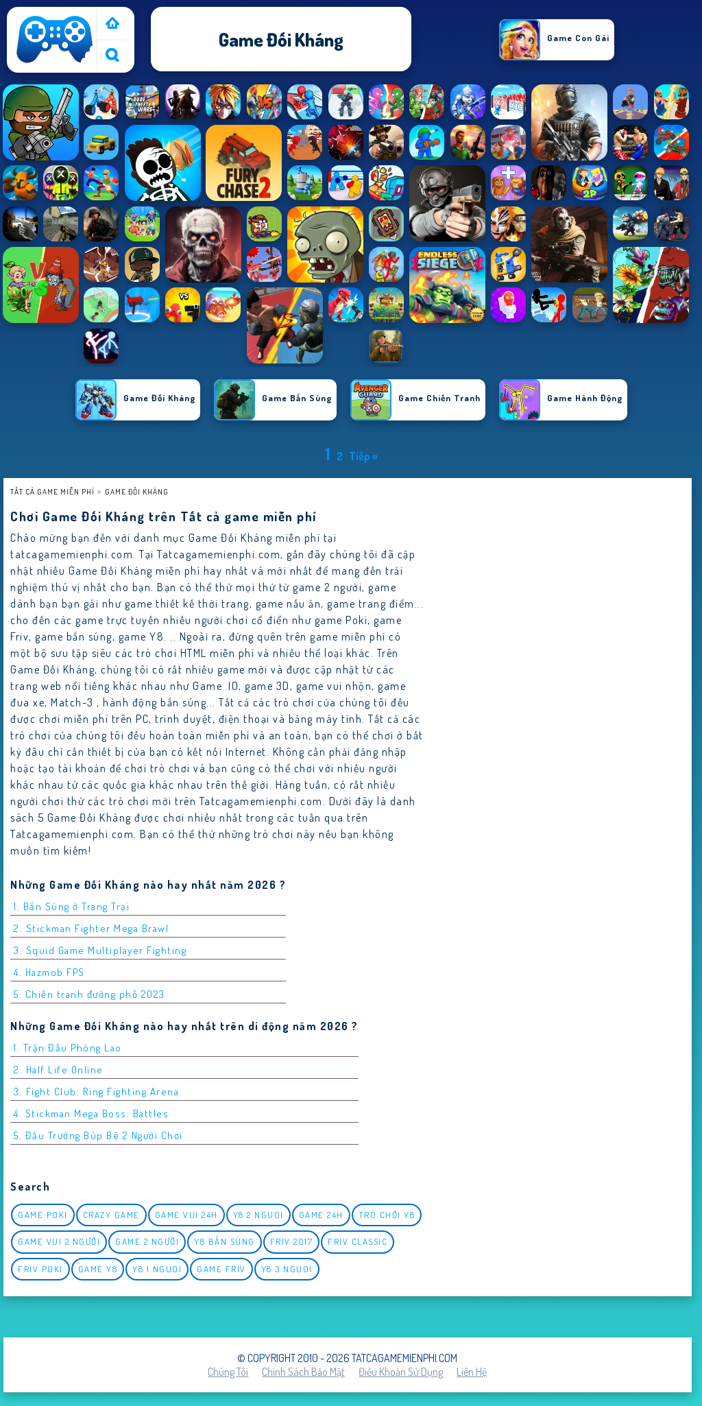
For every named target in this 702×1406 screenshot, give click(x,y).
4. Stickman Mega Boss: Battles (91, 1113)
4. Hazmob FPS (49, 972)
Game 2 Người (147, 1241)
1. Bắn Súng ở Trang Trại (72, 906)
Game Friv (221, 1268)
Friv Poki (40, 1268)
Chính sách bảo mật (303, 1372)
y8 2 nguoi (258, 1214)
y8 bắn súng (224, 1241)
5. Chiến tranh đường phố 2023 (89, 994)
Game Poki (43, 1214)
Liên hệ (472, 1372)
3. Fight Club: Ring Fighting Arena (96, 1091)
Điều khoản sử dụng (401, 1372)
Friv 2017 (291, 1241)
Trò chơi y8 (387, 1214)
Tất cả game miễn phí (52, 491)
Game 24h (321, 1214)
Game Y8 (98, 1268)
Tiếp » (363, 456)
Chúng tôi (228, 1372)
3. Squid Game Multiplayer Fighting (100, 950)
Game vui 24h (186, 1214)
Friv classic (357, 1241)
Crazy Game (111, 1214)
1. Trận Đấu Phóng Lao (68, 1047)
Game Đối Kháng (137, 491)
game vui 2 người (59, 1241)
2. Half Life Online (59, 1069)
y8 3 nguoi (287, 1268)
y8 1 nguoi (157, 1268)
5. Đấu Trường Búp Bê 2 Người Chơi (98, 1135)
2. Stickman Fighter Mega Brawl (91, 928)
